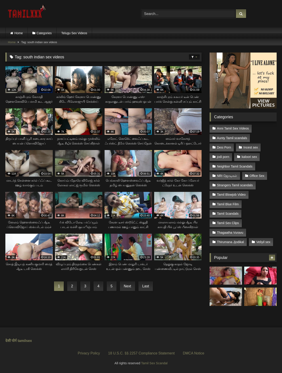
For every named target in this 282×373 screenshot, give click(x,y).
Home (19, 33)
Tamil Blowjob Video (231, 194)
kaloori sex (249, 157)
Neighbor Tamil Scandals (235, 166)
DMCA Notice (193, 353)
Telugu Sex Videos (74, 33)
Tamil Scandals (228, 213)
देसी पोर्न (11, 341)
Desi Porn (224, 147)
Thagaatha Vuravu (230, 232)
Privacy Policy (89, 353)
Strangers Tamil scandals (235, 185)
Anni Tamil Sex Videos (233, 128)
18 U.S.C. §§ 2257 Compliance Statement (141, 353)
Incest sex (250, 147)
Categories (44, 33)
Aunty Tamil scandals (232, 138)
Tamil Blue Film (228, 204)
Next (127, 286)
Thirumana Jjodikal (230, 242)
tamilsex (25, 341)
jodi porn (223, 157)
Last (145, 286)
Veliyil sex (263, 242)
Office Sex (257, 176)
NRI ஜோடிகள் (227, 176)
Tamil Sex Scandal (154, 363)
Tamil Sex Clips (228, 223)
